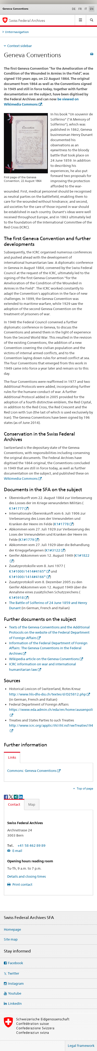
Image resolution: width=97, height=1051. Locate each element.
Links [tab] (12, 757)
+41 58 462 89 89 (32, 845)
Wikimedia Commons (21, 478)
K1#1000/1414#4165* (27, 571)
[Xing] (16, 796)
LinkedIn (15, 1003)
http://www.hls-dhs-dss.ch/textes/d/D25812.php (47, 694)
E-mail (17, 851)
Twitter (13, 973)
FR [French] (80, 9)
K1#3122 (53, 550)
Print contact (22, 884)
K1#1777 (16, 508)
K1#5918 (16, 597)
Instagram (16, 983)
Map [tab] (31, 804)
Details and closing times (26, 876)
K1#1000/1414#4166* (27, 577)
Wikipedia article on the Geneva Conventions (44, 659)
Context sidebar (19, 46)
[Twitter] (11, 796)
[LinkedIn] (21, 796)
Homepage (12, 929)
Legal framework (81, 1045)
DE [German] (74, 9)
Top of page (84, 788)
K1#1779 (26, 539)
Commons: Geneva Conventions (31, 770)
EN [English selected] (91, 9)
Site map (11, 939)
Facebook (15, 963)
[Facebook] (6, 796)
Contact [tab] (14, 804)
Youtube (14, 993)
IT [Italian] (86, 9)
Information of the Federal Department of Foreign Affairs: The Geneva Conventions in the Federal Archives (48, 648)
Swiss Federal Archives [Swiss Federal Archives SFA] (27, 20)
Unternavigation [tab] (17, 32)
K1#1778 (61, 524)
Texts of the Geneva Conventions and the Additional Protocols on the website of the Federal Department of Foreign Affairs (49, 632)
